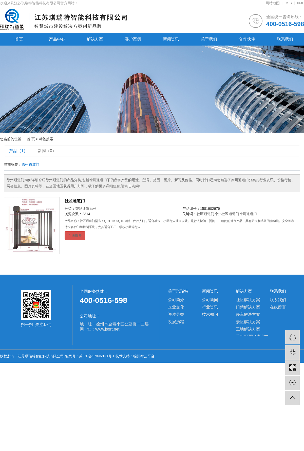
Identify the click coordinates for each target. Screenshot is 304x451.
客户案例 (133, 39)
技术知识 (210, 314)
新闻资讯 (171, 39)
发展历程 (176, 322)
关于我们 (209, 39)
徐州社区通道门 (226, 214)
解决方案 (95, 39)
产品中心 (57, 39)
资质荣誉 (176, 314)
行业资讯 (210, 307)
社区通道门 (75, 201)
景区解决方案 (248, 322)
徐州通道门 (248, 214)
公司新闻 (210, 300)
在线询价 (75, 236)
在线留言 (278, 307)
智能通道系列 (86, 209)
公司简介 (176, 300)
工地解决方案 (248, 329)
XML (300, 3)
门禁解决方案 (248, 307)
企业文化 (176, 307)
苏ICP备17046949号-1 (97, 356)
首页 (19, 39)
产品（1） (18, 151)
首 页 (31, 139)
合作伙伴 (247, 39)
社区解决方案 (248, 300)
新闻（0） (47, 151)
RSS (288, 3)
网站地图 (272, 3)
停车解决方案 (248, 314)
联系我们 (285, 39)
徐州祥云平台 (144, 356)
